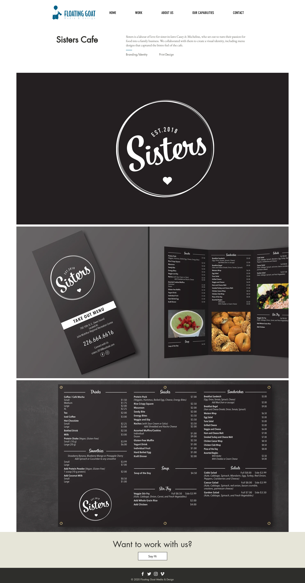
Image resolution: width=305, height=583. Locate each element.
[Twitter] (149, 573)
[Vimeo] (162, 573)
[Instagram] (155, 573)
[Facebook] (142, 573)
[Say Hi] (152, 556)
